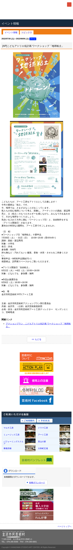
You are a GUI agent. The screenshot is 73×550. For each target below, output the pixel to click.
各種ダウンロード (37, 482)
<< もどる (36, 339)
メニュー (69, 4)
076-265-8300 (36, 14)
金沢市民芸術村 (18, 4)
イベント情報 (11, 32)
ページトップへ (64, 526)
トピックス (26, 32)
